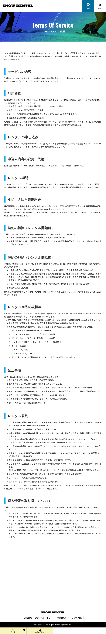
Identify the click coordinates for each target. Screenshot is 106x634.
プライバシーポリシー (44, 617)
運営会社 (28, 617)
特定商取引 (62, 617)
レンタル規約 (76, 617)
